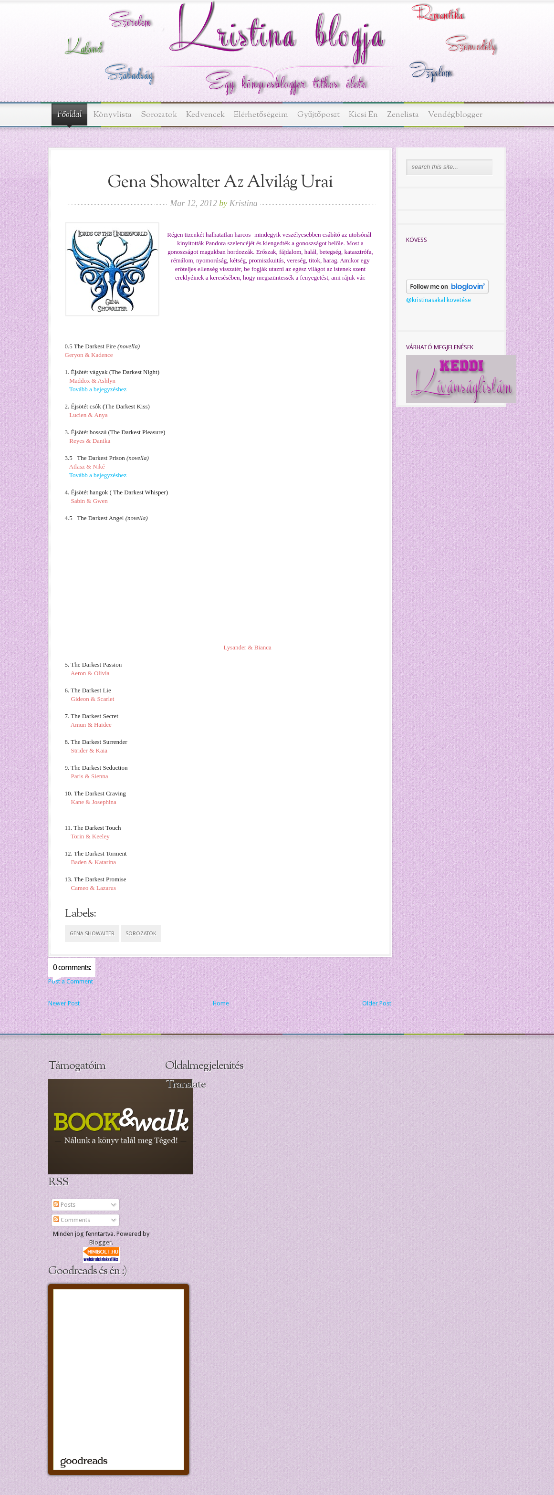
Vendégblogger (455, 114)
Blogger (100, 1242)
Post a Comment (70, 981)
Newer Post (64, 1003)
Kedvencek (205, 114)
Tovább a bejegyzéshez (97, 389)
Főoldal (69, 115)
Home (221, 1003)
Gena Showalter (92, 933)
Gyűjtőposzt (318, 114)
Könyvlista (113, 114)
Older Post (376, 1003)
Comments (71, 1219)
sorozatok (140, 933)
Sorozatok (159, 114)
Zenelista (403, 114)
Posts (64, 1204)
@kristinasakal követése (438, 299)
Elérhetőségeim (261, 114)
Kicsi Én (363, 114)
